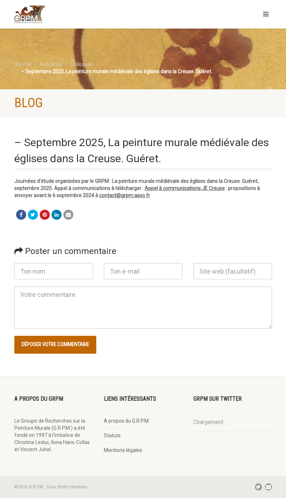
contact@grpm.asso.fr (124, 195)
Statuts (112, 435)
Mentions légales (123, 450)
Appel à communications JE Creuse (185, 188)
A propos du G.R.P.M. (127, 421)
